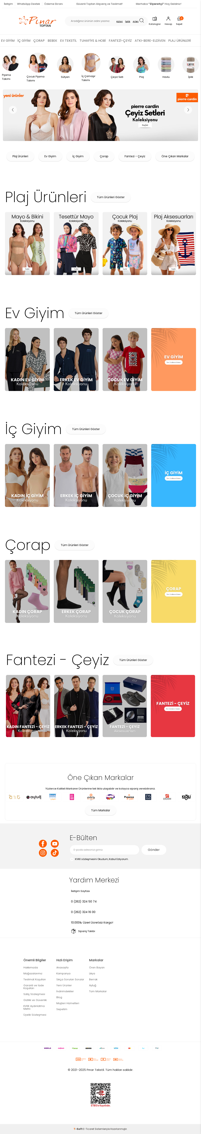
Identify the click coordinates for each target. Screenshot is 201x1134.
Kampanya (63, 973)
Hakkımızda (30, 967)
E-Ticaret (88, 1129)
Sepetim (61, 1009)
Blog (59, 997)
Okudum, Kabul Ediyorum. (99, 859)
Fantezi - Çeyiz (135, 156)
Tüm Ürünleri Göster (111, 197)
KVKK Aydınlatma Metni (34, 1007)
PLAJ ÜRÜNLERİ (179, 40)
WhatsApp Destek (28, 4)
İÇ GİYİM (23, 40)
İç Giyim (78, 156)
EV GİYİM (7, 40)
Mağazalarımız (32, 973)
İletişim (8, 4)
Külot (119, 21)
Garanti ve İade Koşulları (33, 986)
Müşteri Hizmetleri (67, 1003)
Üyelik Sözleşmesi (34, 1015)
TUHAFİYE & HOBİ (93, 40)
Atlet (136, 21)
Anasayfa (62, 967)
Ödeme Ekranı (53, 4)
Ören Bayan (97, 967)
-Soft (78, 1129)
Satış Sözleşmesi (34, 994)
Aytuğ (92, 985)
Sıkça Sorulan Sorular (70, 979)
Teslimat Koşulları (34, 979)
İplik (127, 21)
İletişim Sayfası (80, 891)
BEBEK (52, 40)
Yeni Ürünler (64, 985)
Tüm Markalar (100, 810)
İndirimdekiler (65, 991)
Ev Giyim (50, 156)
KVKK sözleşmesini (86, 859)
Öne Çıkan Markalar (175, 156)
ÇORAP (39, 40)
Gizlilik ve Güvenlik (35, 1000)
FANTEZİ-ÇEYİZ (120, 40)
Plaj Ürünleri (20, 156)
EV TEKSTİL (68, 40)
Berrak (93, 979)
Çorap (104, 156)
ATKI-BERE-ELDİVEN (150, 40)
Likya (92, 973)
